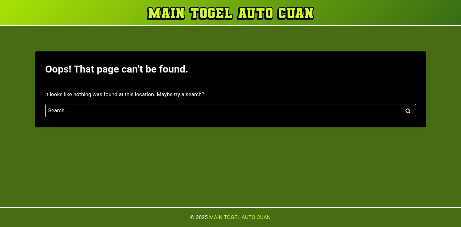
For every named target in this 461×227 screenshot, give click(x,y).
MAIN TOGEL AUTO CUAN (240, 217)
